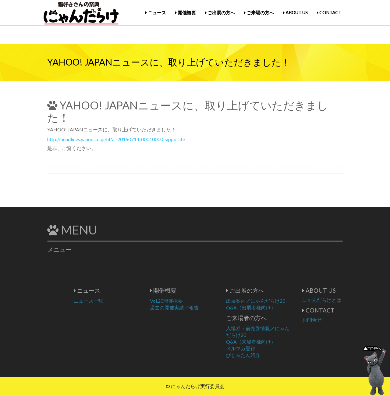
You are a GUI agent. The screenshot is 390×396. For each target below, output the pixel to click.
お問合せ (330, 320)
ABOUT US (295, 12)
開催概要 (185, 12)
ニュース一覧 (106, 301)
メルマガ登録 (259, 348)
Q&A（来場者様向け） (269, 341)
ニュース (155, 12)
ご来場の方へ (259, 12)
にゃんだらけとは (340, 300)
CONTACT (329, 12)
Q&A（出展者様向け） (269, 307)
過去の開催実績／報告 (192, 307)
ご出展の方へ (220, 12)
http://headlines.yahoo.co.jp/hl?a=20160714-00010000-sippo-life (116, 139)
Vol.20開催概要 (184, 301)
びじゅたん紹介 (261, 355)
